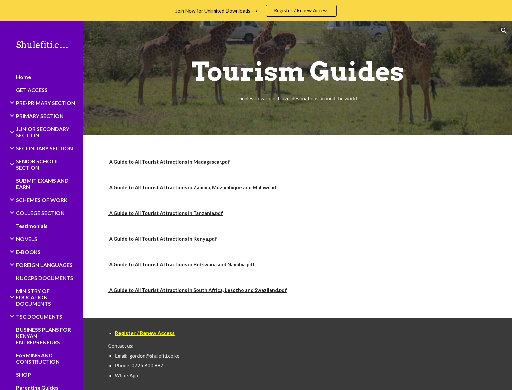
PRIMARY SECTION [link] (40, 116)
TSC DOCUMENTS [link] (39, 316)
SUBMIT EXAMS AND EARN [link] (42, 183)
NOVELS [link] (26, 239)
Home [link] (23, 77)
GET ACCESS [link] (32, 90)
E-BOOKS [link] (28, 252)
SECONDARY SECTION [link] (44, 148)
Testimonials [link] (32, 226)
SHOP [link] (23, 374)
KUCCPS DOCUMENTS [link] (44, 278)
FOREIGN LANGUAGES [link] (44, 265)
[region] (256, 10)
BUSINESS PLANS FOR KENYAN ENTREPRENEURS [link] (43, 335)
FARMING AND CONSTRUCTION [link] (38, 358)
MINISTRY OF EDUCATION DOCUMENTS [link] (33, 297)
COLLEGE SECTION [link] (40, 213)
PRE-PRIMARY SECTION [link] (45, 103)
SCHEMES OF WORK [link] (42, 200)
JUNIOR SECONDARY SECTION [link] (42, 132)
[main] (298, 78)
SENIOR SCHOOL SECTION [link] (37, 164)
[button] (504, 31)
